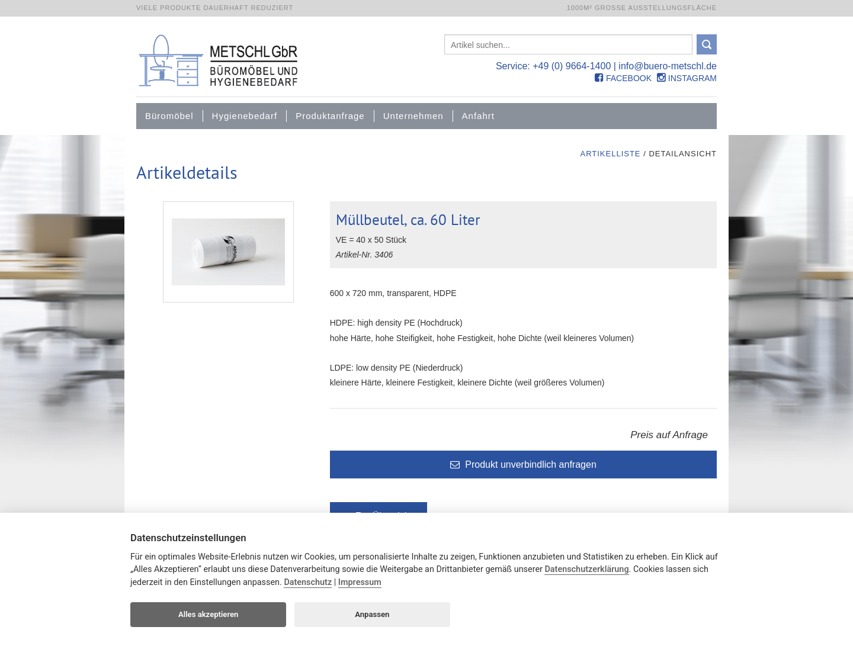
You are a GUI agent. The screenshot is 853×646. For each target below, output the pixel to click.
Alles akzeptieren (208, 614)
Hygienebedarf (245, 116)
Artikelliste (610, 153)
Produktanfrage (330, 116)
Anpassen (372, 614)
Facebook (623, 78)
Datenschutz (308, 582)
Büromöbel (169, 116)
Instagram (687, 78)
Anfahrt (478, 116)
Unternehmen (413, 116)
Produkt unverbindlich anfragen (523, 464)
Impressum (359, 582)
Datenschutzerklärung (586, 569)
